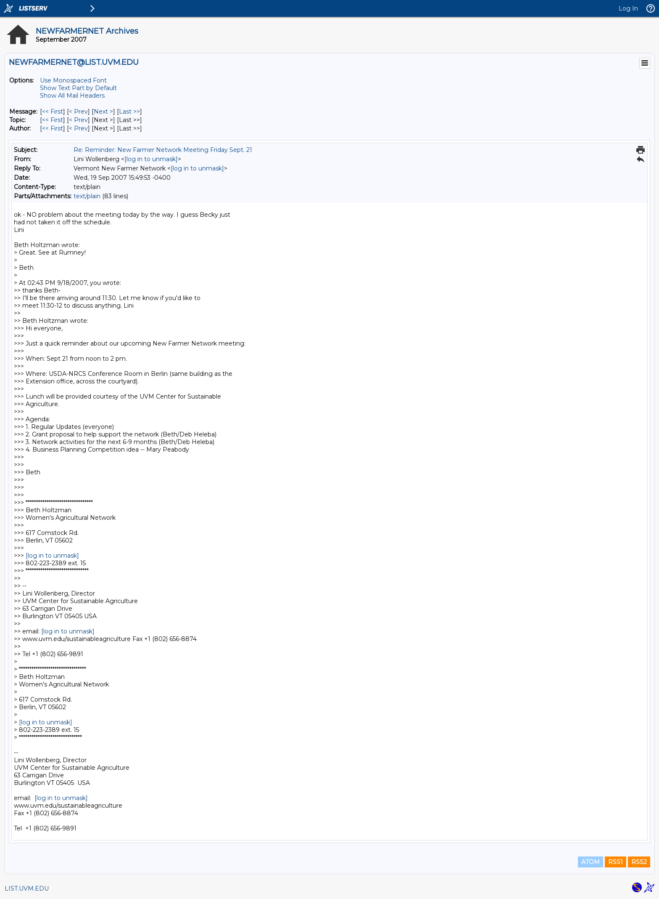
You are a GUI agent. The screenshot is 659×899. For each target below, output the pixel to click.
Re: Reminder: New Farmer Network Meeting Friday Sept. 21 (163, 150)
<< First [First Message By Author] (52, 128)
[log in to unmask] (151, 159)
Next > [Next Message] (103, 111)
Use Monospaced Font (73, 80)
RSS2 (639, 862)
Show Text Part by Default (78, 88)
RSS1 (615, 862)
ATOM (590, 862)
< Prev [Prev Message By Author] (78, 128)
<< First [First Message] (52, 111)
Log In (628, 8)
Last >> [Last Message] (129, 111)
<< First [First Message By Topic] (52, 120)
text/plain (87, 196)
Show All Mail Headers (72, 95)
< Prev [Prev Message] (78, 111)
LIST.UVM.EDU (27, 888)
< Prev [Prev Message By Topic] (78, 120)
